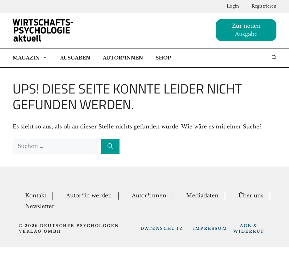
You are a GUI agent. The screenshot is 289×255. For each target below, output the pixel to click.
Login (233, 6)
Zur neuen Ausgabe (246, 30)
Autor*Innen (123, 58)
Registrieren (264, 6)
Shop (163, 58)
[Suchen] (110, 146)
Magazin (33, 57)
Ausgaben (75, 58)
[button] (274, 57)
